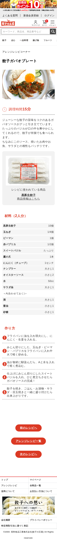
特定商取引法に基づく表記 (14, 526)
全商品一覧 (35, 485)
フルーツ (48, 40)
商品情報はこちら (28, 198)
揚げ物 (36, 40)
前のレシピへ (28, 427)
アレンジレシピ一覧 (28, 441)
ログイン (49, 15)
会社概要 (5, 520)
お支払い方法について (41, 491)
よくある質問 (10, 15)
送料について (8, 491)
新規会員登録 (31, 15)
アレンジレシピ (9, 485)
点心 (13, 40)
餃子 (4, 40)
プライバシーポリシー (41, 520)
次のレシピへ (28, 454)
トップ (4, 480)
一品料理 (24, 40)
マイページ (35, 480)
